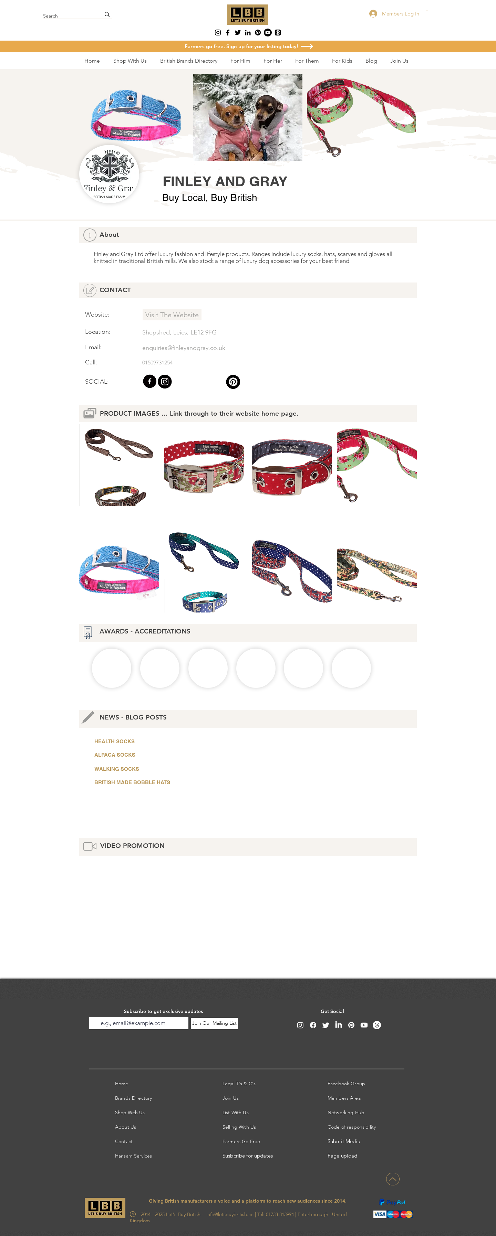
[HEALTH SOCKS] (172, 741)
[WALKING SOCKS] (172, 769)
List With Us (236, 1112)
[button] (440, 10)
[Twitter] (238, 32)
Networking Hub (346, 1112)
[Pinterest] (258, 32)
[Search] (66, 16)
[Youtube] (268, 32)
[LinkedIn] (248, 32)
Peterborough (313, 1214)
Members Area (344, 1098)
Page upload (343, 1155)
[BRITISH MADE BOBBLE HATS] (172, 782)
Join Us (231, 1098)
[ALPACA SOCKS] (172, 754)
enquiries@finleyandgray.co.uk (183, 348)
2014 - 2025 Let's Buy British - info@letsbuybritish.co (192, 1214)
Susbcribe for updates (248, 1155)
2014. (340, 1201)
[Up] (393, 1179)
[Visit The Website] (172, 314)
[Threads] (278, 32)
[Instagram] (218, 32)
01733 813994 (279, 1214)
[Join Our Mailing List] (214, 1023)
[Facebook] (228, 32)
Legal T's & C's (239, 1083)
